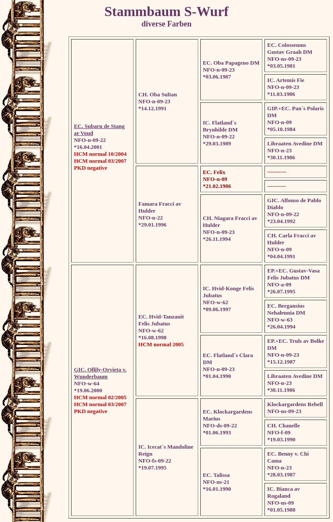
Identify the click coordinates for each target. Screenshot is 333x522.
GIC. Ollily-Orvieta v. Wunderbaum (100, 373)
